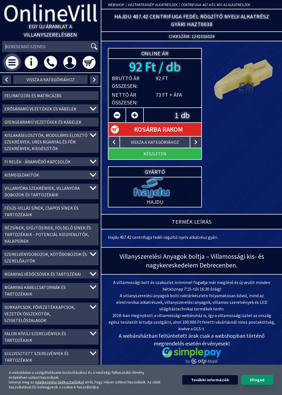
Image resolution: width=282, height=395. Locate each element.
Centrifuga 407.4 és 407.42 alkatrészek (215, 4)
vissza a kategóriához (50, 79)
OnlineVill (50, 12)
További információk (210, 379)
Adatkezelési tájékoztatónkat (59, 382)
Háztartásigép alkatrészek (153, 4)
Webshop (116, 4)
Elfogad (257, 379)
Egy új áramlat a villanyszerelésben (50, 30)
